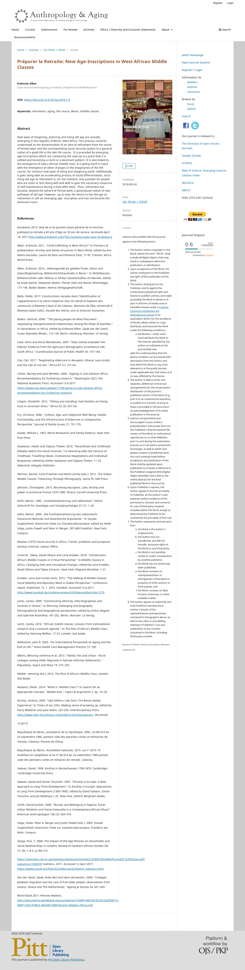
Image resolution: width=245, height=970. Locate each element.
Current (30, 29)
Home (15, 29)
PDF (130, 166)
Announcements (24, 37)
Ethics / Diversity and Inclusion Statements (128, 29)
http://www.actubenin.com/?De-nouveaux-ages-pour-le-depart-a (70, 237)
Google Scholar (191, 155)
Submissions (49, 29)
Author (191, 109)
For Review (70, 29)
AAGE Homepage (192, 55)
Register (218, 3)
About (166, 29)
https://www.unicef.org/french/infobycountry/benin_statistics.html (60, 869)
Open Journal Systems (196, 62)
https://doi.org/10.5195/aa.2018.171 (47, 100)
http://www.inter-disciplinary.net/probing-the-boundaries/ (55, 715)
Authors (192, 87)
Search (225, 29)
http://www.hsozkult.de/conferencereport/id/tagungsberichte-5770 (60, 592)
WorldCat (188, 183)
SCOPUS (187, 163)
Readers (192, 82)
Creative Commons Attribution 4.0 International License (149, 311)
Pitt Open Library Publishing (66, 959)
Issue (190, 104)
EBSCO (186, 190)
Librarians (193, 92)
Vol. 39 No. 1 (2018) (54, 50)
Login (230, 3)
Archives (88, 29)
